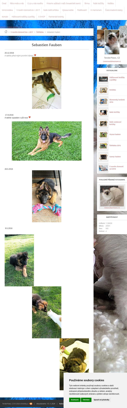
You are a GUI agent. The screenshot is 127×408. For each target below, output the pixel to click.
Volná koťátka (7, 10)
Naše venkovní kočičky (115, 124)
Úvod (4, 3)
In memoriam (96, 10)
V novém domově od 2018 (117, 168)
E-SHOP (41, 17)
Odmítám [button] (86, 400)
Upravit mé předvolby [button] (101, 400)
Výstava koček (68, 10)
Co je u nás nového (35, 3)
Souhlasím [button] (75, 400)
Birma (87, 3)
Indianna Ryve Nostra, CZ (112, 208)
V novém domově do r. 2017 (28, 10)
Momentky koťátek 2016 (117, 101)
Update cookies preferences (11, 28)
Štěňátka (40, 33)
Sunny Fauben (115, 157)
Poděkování (82, 10)
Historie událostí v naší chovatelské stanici (64, 3)
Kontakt (5, 17)
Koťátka (111, 3)
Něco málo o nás (17, 3)
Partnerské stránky (56, 17)
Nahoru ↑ (63, 404)
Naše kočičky (98, 3)
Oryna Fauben (114, 135)
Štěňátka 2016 (115, 146)
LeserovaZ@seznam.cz (112, 62)
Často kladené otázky (113, 10)
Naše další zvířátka (51, 10)
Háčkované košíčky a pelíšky (23, 17)
